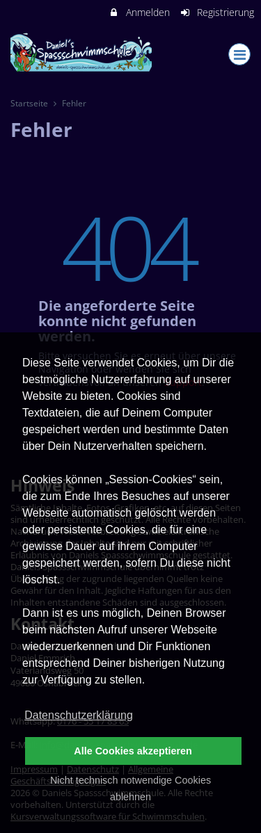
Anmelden (139, 12)
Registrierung (217, 12)
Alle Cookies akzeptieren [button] (133, 751)
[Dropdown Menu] (239, 54)
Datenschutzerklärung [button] (78, 715)
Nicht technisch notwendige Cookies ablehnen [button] (130, 788)
